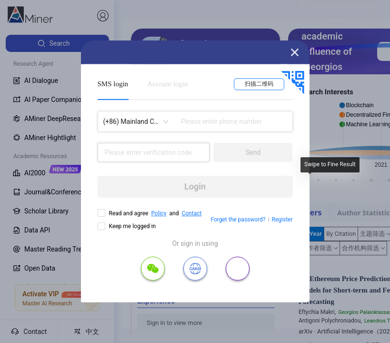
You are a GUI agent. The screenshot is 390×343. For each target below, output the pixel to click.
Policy (158, 213)
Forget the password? (237, 219)
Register (282, 219)
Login (195, 187)
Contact (191, 213)
